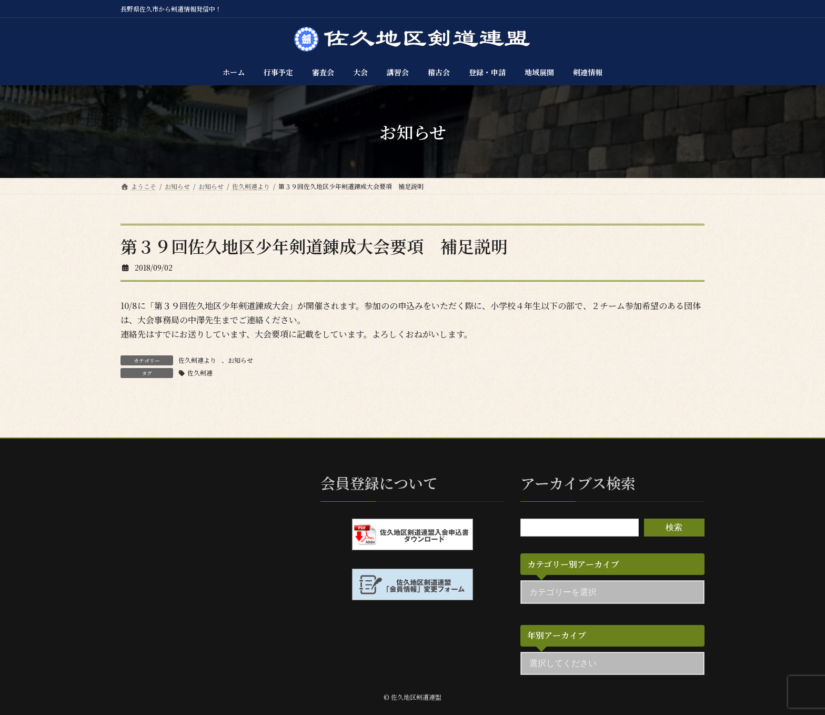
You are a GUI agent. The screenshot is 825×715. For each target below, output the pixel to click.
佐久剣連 (200, 372)
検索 (674, 527)
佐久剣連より (197, 359)
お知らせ (240, 359)
